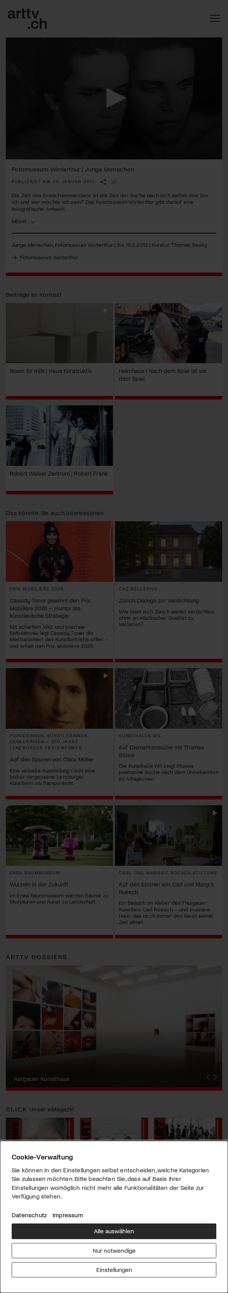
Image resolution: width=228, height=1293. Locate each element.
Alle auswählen (114, 1230)
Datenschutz (29, 1214)
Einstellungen (114, 1269)
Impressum (68, 1214)
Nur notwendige (114, 1250)
